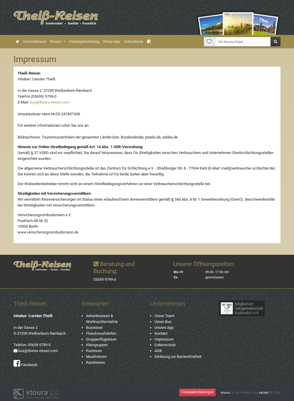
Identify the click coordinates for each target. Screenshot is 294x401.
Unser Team (164, 316)
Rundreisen (95, 362)
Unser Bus (163, 321)
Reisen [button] (56, 41)
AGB (158, 350)
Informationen (34, 41)
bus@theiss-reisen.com (49, 102)
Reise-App (111, 41)
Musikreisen (96, 356)
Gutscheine (133, 41)
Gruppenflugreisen (101, 339)
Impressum (164, 339)
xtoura (225, 393)
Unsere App (164, 327)
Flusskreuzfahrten (101, 333)
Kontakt (160, 333)
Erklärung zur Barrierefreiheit (177, 356)
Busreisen (94, 327)
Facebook (26, 365)
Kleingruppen (97, 345)
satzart (264, 393)
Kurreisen (94, 350)
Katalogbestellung (84, 41)
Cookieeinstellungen (198, 392)
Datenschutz (165, 345)
